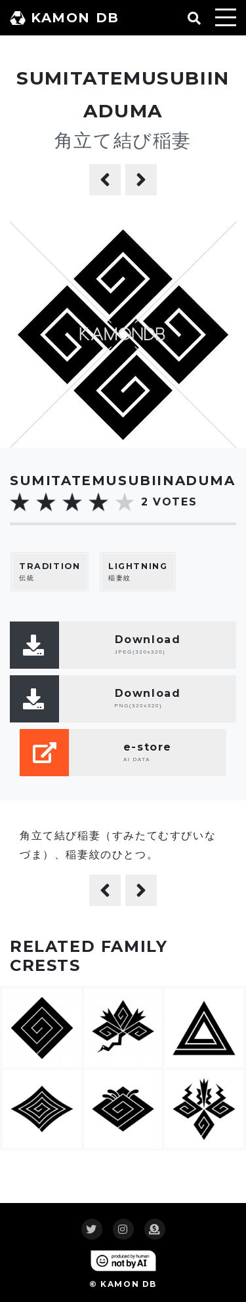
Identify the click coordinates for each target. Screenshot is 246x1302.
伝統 (49, 571)
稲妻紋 (137, 571)
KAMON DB (64, 18)
